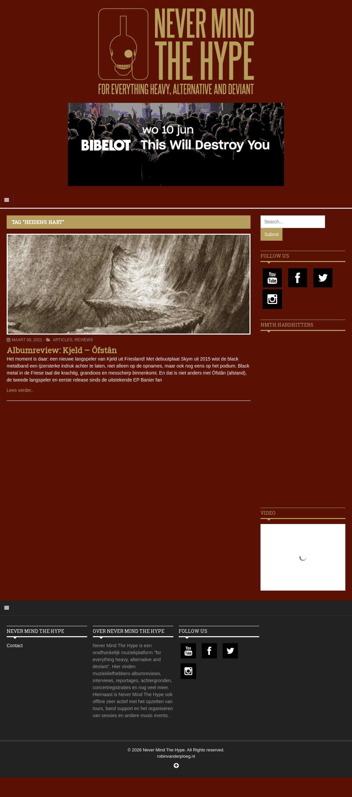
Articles (62, 340)
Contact (15, 645)
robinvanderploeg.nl (176, 756)
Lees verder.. (20, 390)
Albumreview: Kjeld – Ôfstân (62, 350)
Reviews (84, 340)
